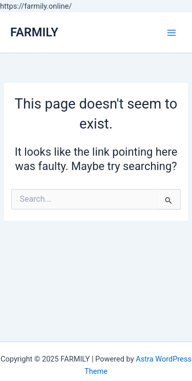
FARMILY (34, 32)
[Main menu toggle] (171, 32)
